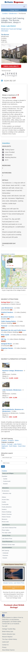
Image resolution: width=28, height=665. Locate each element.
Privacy (4, 647)
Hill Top (3, 339)
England (4, 440)
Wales (17, 440)
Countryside (5, 504)
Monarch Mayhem (7, 636)
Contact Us (5, 644)
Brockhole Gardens (7, 317)
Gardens (4, 509)
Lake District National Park (9, 527)
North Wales (13, 446)
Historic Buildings (6, 512)
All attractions (5, 491)
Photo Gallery (5, 530)
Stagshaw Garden (7, 348)
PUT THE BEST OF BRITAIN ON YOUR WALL (14, 587)
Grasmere (5, 555)
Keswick (5, 483)
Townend (4, 326)
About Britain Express (8, 650)
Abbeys (4, 497)
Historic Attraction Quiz (8, 634)
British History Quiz (7, 631)
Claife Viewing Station (8, 321)
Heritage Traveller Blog (8, 629)
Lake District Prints (7, 538)
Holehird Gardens (7, 312)
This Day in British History (9, 639)
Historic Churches (7, 514)
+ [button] (3, 257)
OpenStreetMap (19, 286)
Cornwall (9, 444)
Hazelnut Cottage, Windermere (12, 370)
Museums (4, 519)
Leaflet (14, 286)
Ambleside (5, 553)
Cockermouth (6, 481)
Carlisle (5, 479)
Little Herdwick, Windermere (11, 390)
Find (2, 455)
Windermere (13, 13)
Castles (4, 502)
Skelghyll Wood (6, 344)
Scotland (10, 440)
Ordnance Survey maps (8, 544)
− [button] (3, 259)
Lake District (17, 444)
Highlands (5, 446)
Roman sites (5, 521)
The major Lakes (6, 532)
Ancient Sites (5, 499)
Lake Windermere (7, 308)
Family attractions (6, 507)
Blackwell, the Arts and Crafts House (13, 330)
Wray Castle (5, 335)
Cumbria (5, 13)
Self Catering (5, 550)
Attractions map (7, 493)
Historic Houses (6, 516)
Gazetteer (4, 476)
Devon (4, 444)
